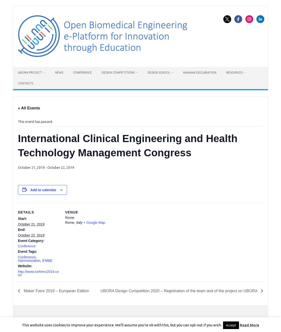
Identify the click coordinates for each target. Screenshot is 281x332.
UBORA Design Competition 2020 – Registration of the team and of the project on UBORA (179, 291)
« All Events (29, 108)
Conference (82, 72)
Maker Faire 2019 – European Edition (56, 291)
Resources (234, 72)
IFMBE (47, 261)
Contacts (25, 83)
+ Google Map (94, 223)
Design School (159, 72)
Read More (249, 325)
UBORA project (30, 72)
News (59, 72)
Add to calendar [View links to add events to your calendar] (43, 190)
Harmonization (29, 261)
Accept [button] (231, 325)
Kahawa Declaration (199, 72)
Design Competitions (118, 72)
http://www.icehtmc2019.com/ (38, 273)
